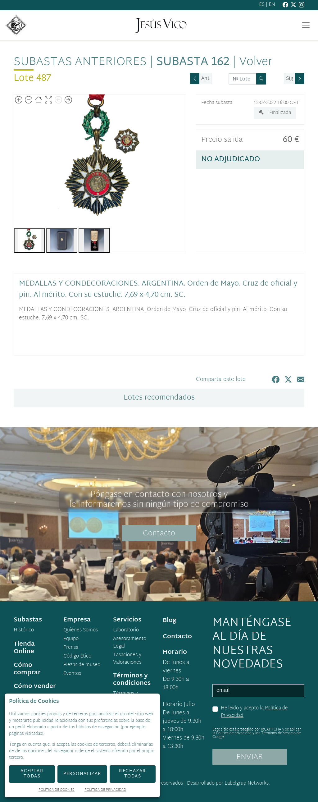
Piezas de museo (81, 665)
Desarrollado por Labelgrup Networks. (228, 783)
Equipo (71, 639)
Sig (289, 78)
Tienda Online (24, 648)
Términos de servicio (278, 733)
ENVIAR (249, 757)
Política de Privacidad (105, 790)
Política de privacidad (234, 733)
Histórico (24, 630)
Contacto (159, 533)
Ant (205, 78)
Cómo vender (35, 686)
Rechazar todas (132, 773)
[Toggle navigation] (306, 25)
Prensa (70, 648)
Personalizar (82, 774)
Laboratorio (126, 630)
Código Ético (77, 656)
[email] (258, 690)
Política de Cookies (57, 790)
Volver (255, 62)
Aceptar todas (31, 773)
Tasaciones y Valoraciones (127, 659)
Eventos (72, 674)
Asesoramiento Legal (129, 643)
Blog (169, 620)
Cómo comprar (27, 669)
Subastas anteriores (80, 62)
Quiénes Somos (80, 630)
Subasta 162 (192, 62)
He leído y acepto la (254, 712)
